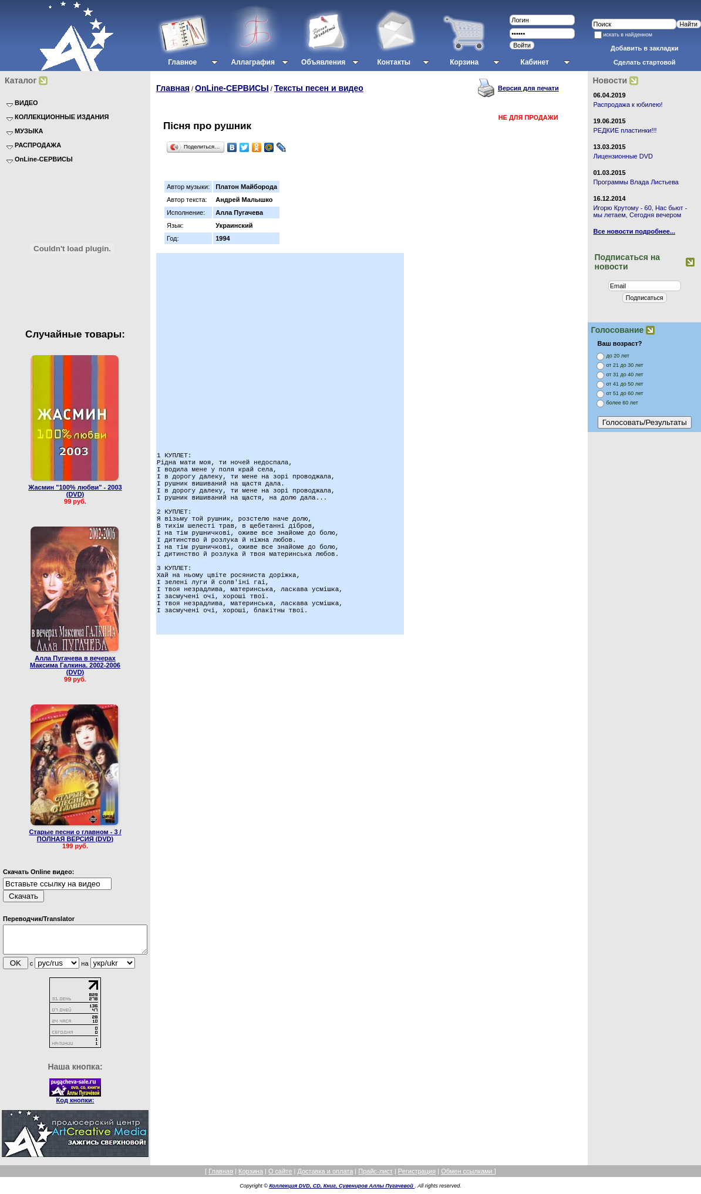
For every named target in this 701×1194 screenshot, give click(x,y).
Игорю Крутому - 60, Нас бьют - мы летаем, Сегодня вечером (640, 211)
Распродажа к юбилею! (627, 104)
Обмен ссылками (467, 1176)
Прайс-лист (375, 1176)
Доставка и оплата (325, 1176)
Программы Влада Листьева (636, 181)
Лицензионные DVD (623, 156)
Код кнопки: (75, 1105)
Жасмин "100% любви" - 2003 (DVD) (75, 491)
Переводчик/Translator (39, 918)
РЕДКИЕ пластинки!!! (624, 130)
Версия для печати (528, 88)
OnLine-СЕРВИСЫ (232, 88)
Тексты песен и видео (318, 88)
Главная (173, 88)
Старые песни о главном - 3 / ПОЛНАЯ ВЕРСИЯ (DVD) (75, 835)
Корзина (250, 1176)
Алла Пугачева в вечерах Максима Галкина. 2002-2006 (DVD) (75, 665)
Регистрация (417, 1176)
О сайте (280, 1176)
